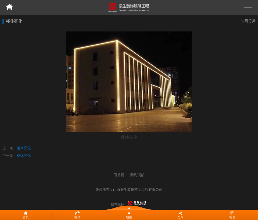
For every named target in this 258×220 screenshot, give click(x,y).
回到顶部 (137, 175)
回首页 (119, 175)
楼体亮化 (24, 148)
